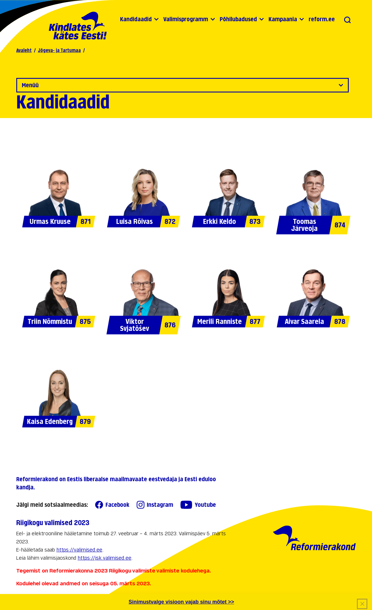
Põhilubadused (238, 19)
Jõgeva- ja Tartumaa (59, 50)
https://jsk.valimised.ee (104, 558)
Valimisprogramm (185, 19)
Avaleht (24, 50)
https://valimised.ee (79, 550)
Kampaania (283, 19)
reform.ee (322, 19)
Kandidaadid (136, 19)
